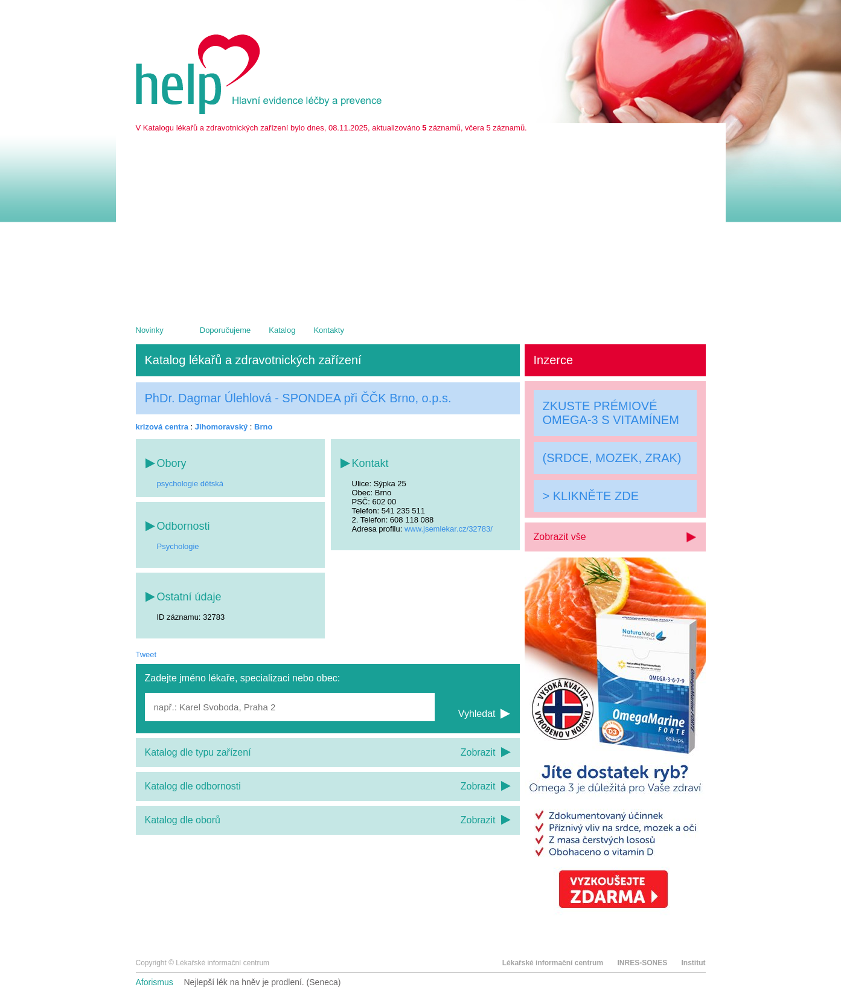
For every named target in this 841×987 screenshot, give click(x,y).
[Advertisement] (421, 222)
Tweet (146, 654)
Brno (263, 426)
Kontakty (328, 330)
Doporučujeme (225, 330)
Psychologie (178, 546)
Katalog (282, 330)
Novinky (150, 330)
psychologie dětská (190, 483)
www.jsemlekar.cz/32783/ (449, 528)
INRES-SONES (642, 963)
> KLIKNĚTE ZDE (591, 496)
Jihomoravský (221, 426)
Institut (694, 963)
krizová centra (162, 426)
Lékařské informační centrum (552, 963)
